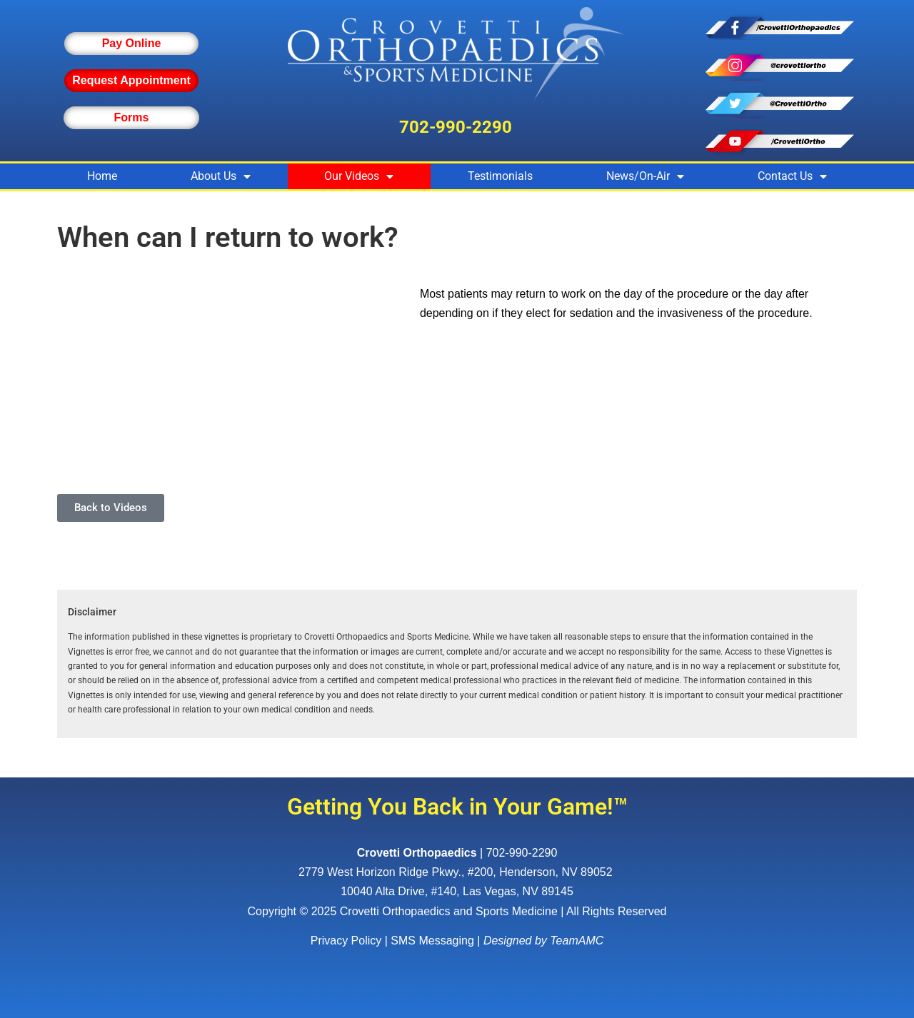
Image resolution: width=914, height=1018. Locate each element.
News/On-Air (645, 176)
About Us (221, 176)
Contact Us (792, 176)
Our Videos (358, 176)
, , (457, 872)
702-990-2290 (455, 127)
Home (102, 176)
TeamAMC (576, 940)
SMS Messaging (432, 940)
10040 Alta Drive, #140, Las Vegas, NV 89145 (457, 891)
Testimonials (500, 176)
